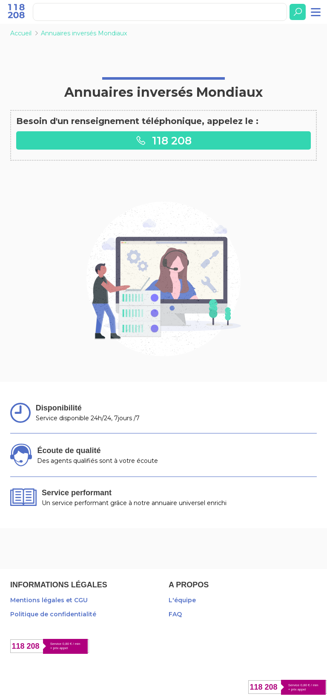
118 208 (163, 140)
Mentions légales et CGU (49, 600)
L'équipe (182, 600)
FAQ (175, 614)
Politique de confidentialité (53, 614)
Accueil (21, 33)
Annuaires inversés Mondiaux (84, 33)
